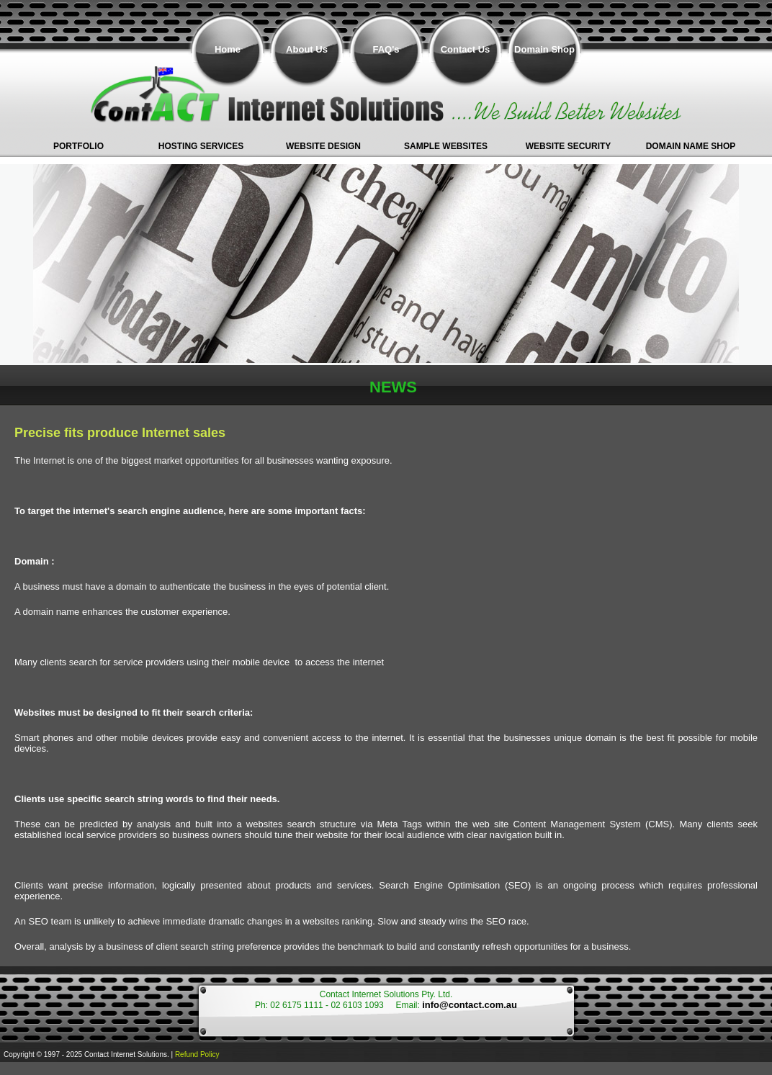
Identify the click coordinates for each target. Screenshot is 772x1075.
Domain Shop (544, 49)
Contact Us (465, 49)
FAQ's (385, 49)
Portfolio (78, 146)
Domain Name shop (691, 146)
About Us (307, 49)
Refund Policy (197, 1054)
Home (228, 49)
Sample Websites (446, 146)
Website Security (568, 146)
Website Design (323, 146)
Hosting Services (200, 146)
